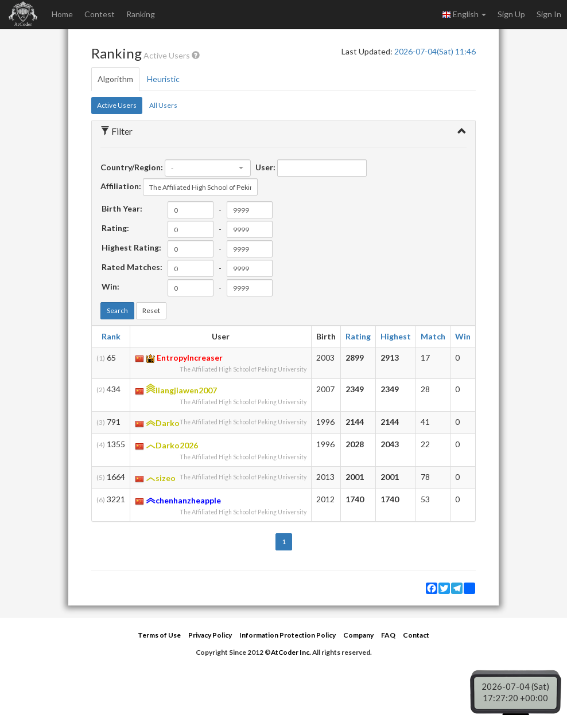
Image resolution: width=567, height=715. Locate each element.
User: (265, 167)
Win (463, 336)
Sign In (549, 14)
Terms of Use (159, 635)
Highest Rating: (131, 247)
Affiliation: (120, 186)
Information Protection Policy (287, 635)
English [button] (464, 14)
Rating (358, 336)
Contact (416, 635)
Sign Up (511, 14)
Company (358, 635)
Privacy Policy (210, 635)
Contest (99, 14)
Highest (395, 336)
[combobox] (208, 168)
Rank (111, 336)
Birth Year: (122, 208)
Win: (110, 286)
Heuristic (163, 79)
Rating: (115, 228)
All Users (163, 105)
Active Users (117, 105)
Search (117, 310)
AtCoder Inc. (291, 652)
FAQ (388, 635)
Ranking (140, 14)
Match (433, 336)
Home (62, 14)
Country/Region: (131, 167)
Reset (151, 310)
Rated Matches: (132, 267)
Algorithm (115, 79)
